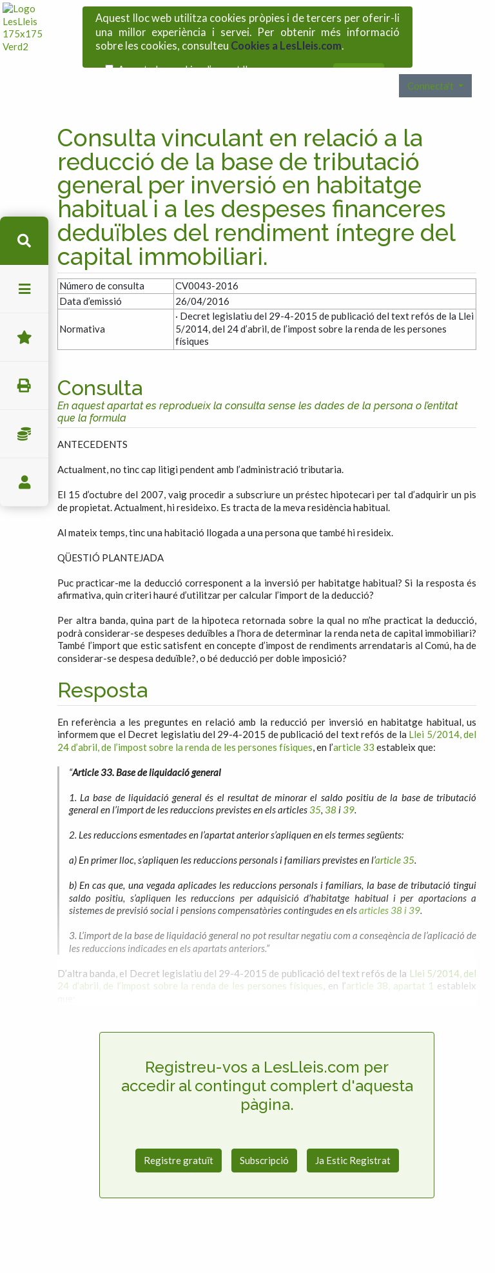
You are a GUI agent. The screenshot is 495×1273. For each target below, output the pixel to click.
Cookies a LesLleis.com (286, 41)
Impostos (24, 434)
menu (24, 289)
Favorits (24, 337)
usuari (24, 482)
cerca (24, 241)
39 (348, 781)
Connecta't (431, 57)
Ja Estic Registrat (353, 1132)
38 (330, 781)
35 (315, 781)
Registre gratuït (178, 1132)
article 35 (394, 831)
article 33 (353, 718)
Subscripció (264, 1132)
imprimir (24, 386)
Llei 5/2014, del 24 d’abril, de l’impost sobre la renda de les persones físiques (266, 712)
